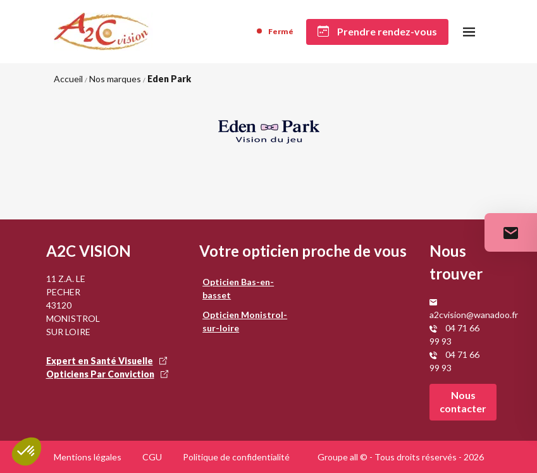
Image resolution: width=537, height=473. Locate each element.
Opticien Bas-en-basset (238, 288)
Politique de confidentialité (236, 457)
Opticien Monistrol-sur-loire (244, 321)
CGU (152, 457)
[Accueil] (103, 32)
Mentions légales (87, 457)
